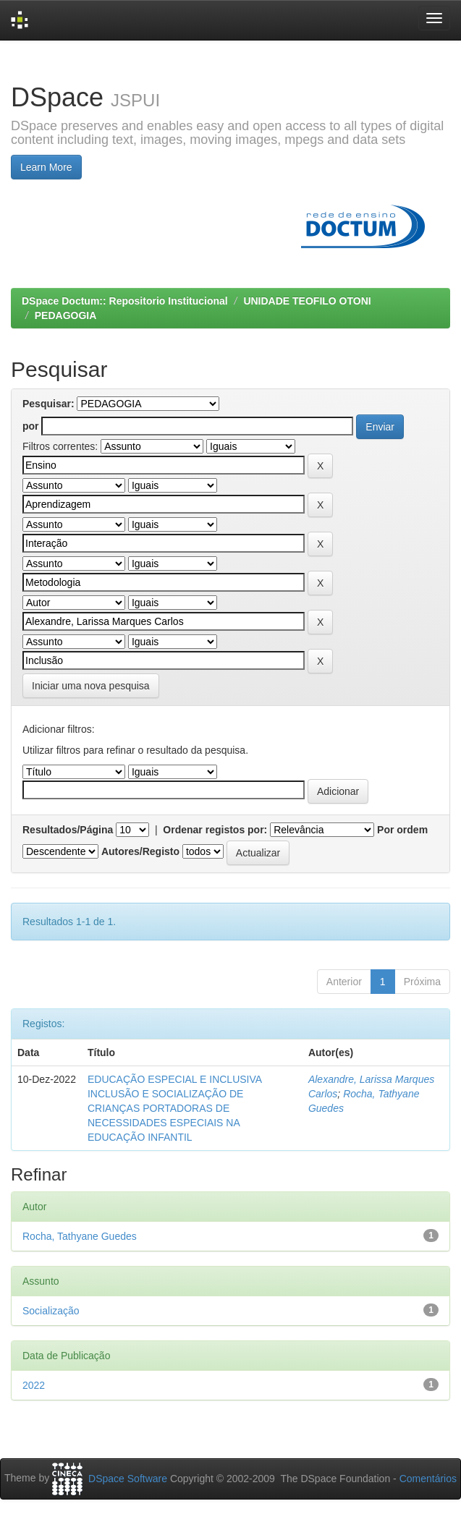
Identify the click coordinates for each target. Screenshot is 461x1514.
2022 (33, 1385)
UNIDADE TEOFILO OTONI (307, 301)
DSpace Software (127, 1478)
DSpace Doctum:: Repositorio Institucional (125, 301)
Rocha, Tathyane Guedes (79, 1236)
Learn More (46, 167)
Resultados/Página (67, 829)
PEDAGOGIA (66, 315)
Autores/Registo (140, 851)
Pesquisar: (48, 403)
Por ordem (402, 829)
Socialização (51, 1311)
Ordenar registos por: (215, 829)
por (30, 426)
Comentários (428, 1478)
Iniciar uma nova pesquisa (91, 686)
